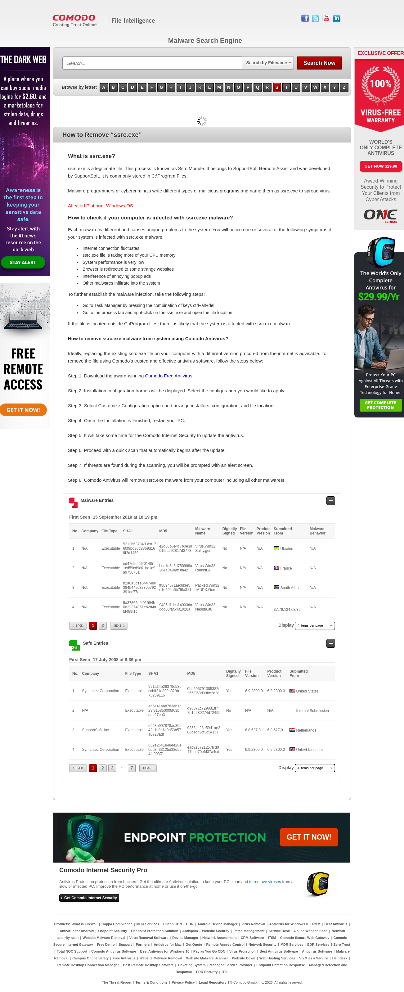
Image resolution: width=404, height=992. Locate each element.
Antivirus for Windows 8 (288, 924)
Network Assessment (219, 938)
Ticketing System (192, 965)
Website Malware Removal (104, 938)
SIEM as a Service (313, 958)
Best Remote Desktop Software (148, 965)
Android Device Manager (217, 924)
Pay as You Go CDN (209, 951)
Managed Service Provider (231, 965)
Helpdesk (340, 958)
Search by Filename (266, 62)
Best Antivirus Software (279, 951)
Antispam (190, 931)
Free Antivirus (124, 958)
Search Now (319, 63)
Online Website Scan (311, 931)
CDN (189, 924)
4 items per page (310, 625)
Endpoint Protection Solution (154, 931)
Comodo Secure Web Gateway (305, 938)
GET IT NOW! (309, 837)
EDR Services (318, 944)
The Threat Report (117, 982)
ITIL (225, 972)
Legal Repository (213, 982)
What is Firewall (84, 924)
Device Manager (185, 938)
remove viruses (267, 881)
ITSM (272, 938)
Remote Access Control (225, 944)
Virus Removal (253, 924)
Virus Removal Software (148, 938)
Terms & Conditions (151, 982)
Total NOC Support (72, 951)
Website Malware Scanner (207, 958)
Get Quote (194, 944)
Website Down (243, 958)
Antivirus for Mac (168, 944)
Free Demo (106, 944)
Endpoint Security (112, 931)
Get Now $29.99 (381, 166)
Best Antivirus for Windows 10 (164, 951)
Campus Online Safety (90, 958)
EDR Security (207, 972)
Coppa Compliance (116, 924)
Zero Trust (342, 944)
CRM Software (252, 938)
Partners (143, 944)
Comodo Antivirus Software (113, 951)
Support (125, 944)
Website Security (215, 931)
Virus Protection (242, 951)
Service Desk (279, 931)
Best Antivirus (335, 924)
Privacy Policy (183, 982)
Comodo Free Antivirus (168, 375)
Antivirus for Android (77, 931)
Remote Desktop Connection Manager (88, 965)
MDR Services (148, 924)
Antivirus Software (317, 951)
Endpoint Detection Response (280, 965)
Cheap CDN (172, 924)
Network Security (262, 944)
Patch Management (248, 931)
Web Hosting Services (277, 958)
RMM (316, 924)
